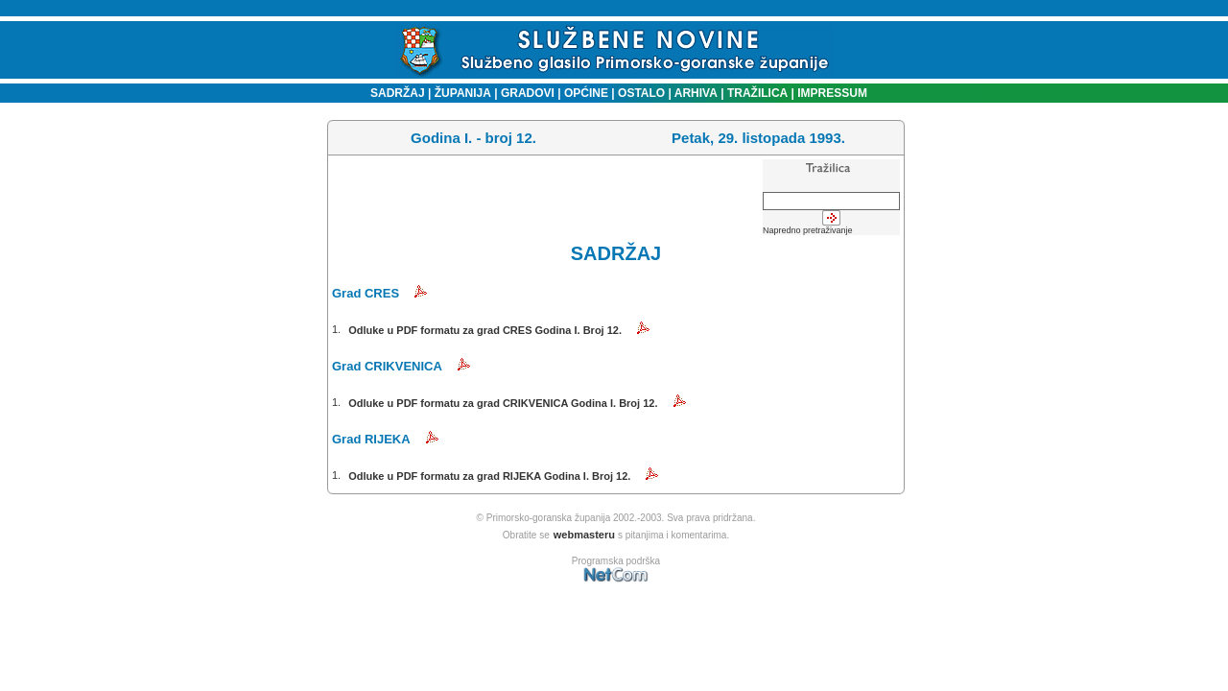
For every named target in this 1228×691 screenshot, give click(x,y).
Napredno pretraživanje (808, 230)
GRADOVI (528, 93)
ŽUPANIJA (463, 93)
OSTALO (641, 93)
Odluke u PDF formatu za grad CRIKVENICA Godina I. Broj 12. (502, 403)
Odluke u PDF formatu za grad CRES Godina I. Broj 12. (485, 330)
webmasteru (584, 534)
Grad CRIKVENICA (387, 366)
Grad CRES (365, 293)
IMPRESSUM (832, 93)
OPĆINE (586, 93)
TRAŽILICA (756, 93)
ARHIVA (695, 93)
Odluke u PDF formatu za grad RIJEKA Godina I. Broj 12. (489, 476)
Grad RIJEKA (371, 439)
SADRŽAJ (393, 93)
